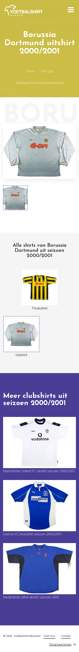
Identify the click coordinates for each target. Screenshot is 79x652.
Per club (47, 71)
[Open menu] (70, 10)
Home (30, 71)
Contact (66, 636)
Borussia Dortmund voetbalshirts (40, 82)
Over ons (49, 636)
